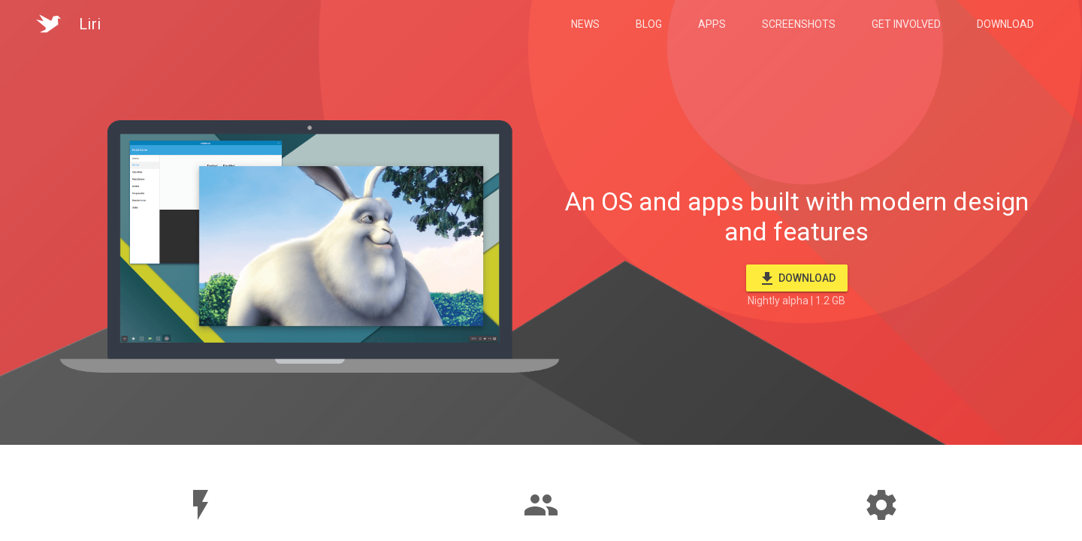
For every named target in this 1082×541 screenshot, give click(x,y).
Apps (712, 24)
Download (1005, 24)
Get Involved (906, 24)
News (585, 24)
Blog (649, 24)
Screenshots (799, 24)
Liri (90, 24)
